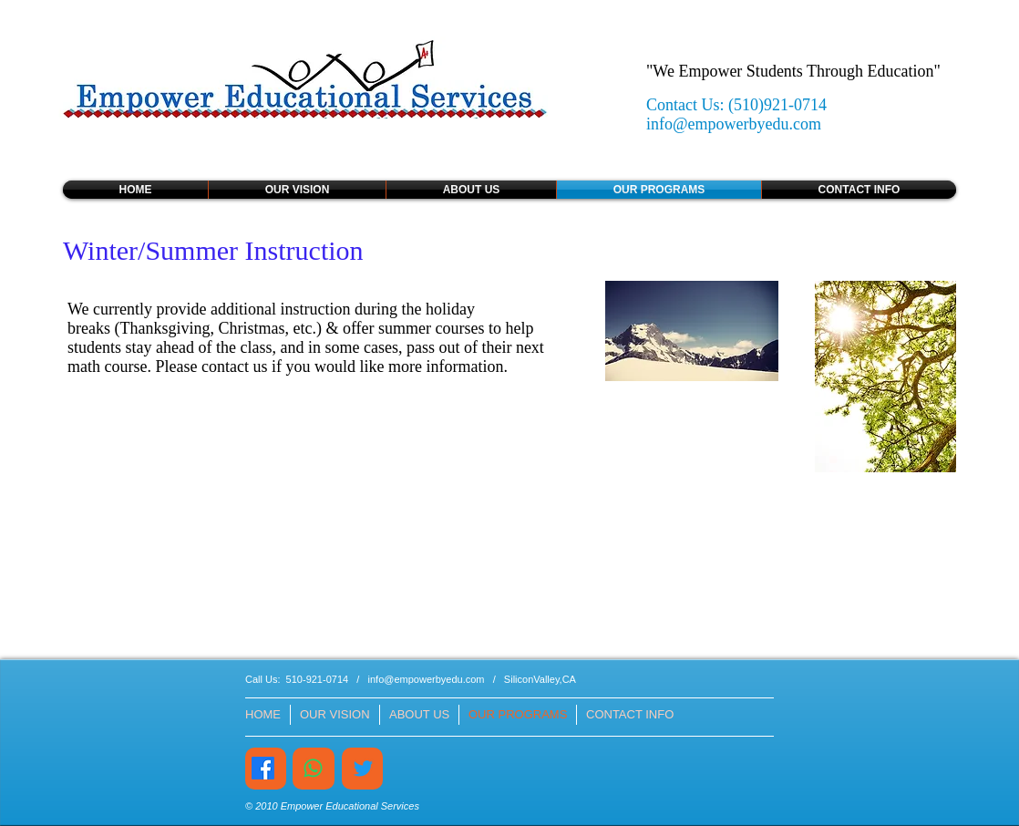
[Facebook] (263, 768)
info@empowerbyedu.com (733, 124)
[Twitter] (363, 768)
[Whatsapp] (313, 768)
